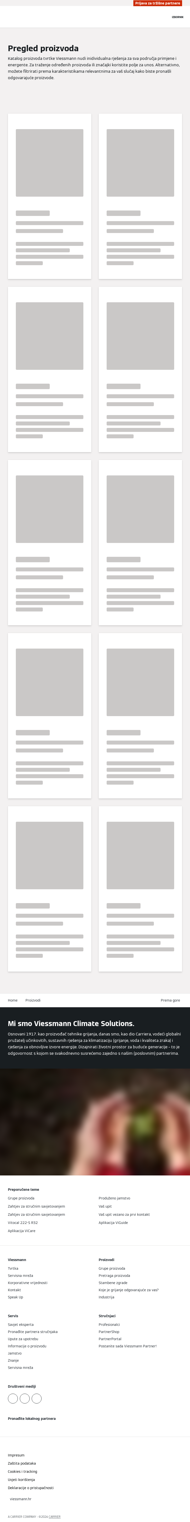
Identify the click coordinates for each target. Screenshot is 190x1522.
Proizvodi (33, 1000)
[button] (171, 1000)
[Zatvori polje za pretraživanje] (164, 17)
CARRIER (55, 1517)
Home (13, 1000)
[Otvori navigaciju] (178, 16)
